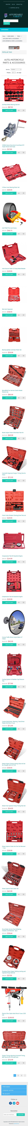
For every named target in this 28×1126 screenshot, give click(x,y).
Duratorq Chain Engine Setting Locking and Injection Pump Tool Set (14, 972)
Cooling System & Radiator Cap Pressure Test (13, 680)
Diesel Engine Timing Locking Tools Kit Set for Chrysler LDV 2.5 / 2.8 (13, 764)
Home (4, 36)
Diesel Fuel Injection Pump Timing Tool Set (13, 806)
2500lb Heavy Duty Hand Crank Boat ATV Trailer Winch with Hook (13, 145)
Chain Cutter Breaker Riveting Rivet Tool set (14, 515)
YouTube (17, 1103)
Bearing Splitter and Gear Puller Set (11, 350)
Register (8, 4)
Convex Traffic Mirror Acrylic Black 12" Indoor (12, 638)
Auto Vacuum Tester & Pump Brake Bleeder (13, 268)
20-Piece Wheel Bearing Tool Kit (11, 104)
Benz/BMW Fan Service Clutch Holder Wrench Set (12, 391)
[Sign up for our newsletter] (10, 1114)
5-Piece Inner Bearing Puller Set (10, 187)
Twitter (14, 1103)
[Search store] (10, 20)
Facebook (10, 1103)
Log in (13, 4)
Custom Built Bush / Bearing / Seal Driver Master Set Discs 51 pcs (13, 722)
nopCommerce (16, 1123)
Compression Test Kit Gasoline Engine (12, 556)
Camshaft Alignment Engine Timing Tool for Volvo (14, 473)
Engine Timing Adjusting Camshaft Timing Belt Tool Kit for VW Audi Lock (13, 1056)
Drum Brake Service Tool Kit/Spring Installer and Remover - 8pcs (11, 929)
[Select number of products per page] (13, 72)
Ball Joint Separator (7, 309)
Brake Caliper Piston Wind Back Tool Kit (12, 432)
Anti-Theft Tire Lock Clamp (9, 228)
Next (25, 1075)
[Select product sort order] (16, 69)
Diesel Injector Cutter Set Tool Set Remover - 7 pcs (13, 847)
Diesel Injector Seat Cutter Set (10, 888)
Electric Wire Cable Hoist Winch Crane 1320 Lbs (14, 1014)
